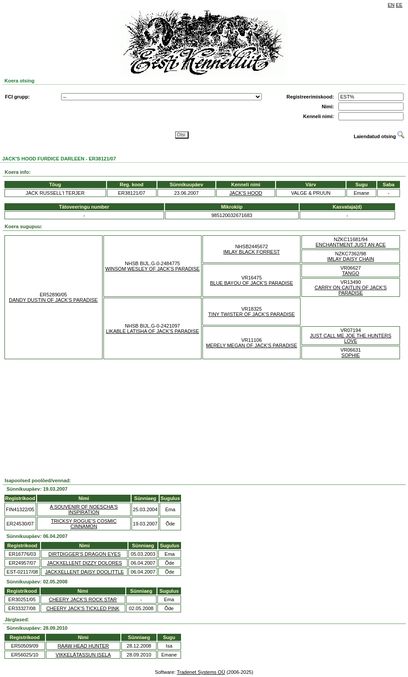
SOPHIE (351, 355)
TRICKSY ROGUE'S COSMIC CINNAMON (83, 523)
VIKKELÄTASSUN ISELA (83, 654)
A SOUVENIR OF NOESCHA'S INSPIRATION (84, 509)
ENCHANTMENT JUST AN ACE (351, 244)
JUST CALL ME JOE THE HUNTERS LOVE (351, 338)
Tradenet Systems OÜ (201, 672)
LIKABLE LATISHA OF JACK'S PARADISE (152, 331)
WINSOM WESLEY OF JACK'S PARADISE (152, 268)
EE (399, 5)
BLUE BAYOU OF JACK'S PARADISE (251, 283)
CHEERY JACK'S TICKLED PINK (83, 608)
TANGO (350, 273)
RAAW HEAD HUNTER (83, 645)
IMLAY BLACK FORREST (251, 251)
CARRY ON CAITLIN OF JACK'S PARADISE (350, 290)
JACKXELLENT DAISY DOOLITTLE (84, 571)
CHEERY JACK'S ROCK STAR (82, 599)
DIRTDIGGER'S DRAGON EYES (84, 554)
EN (391, 5)
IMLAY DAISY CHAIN (350, 259)
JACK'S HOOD (245, 193)
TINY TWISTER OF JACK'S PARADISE (251, 314)
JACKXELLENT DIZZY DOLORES (84, 563)
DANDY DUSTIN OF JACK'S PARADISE (53, 300)
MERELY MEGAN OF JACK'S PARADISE (251, 345)
